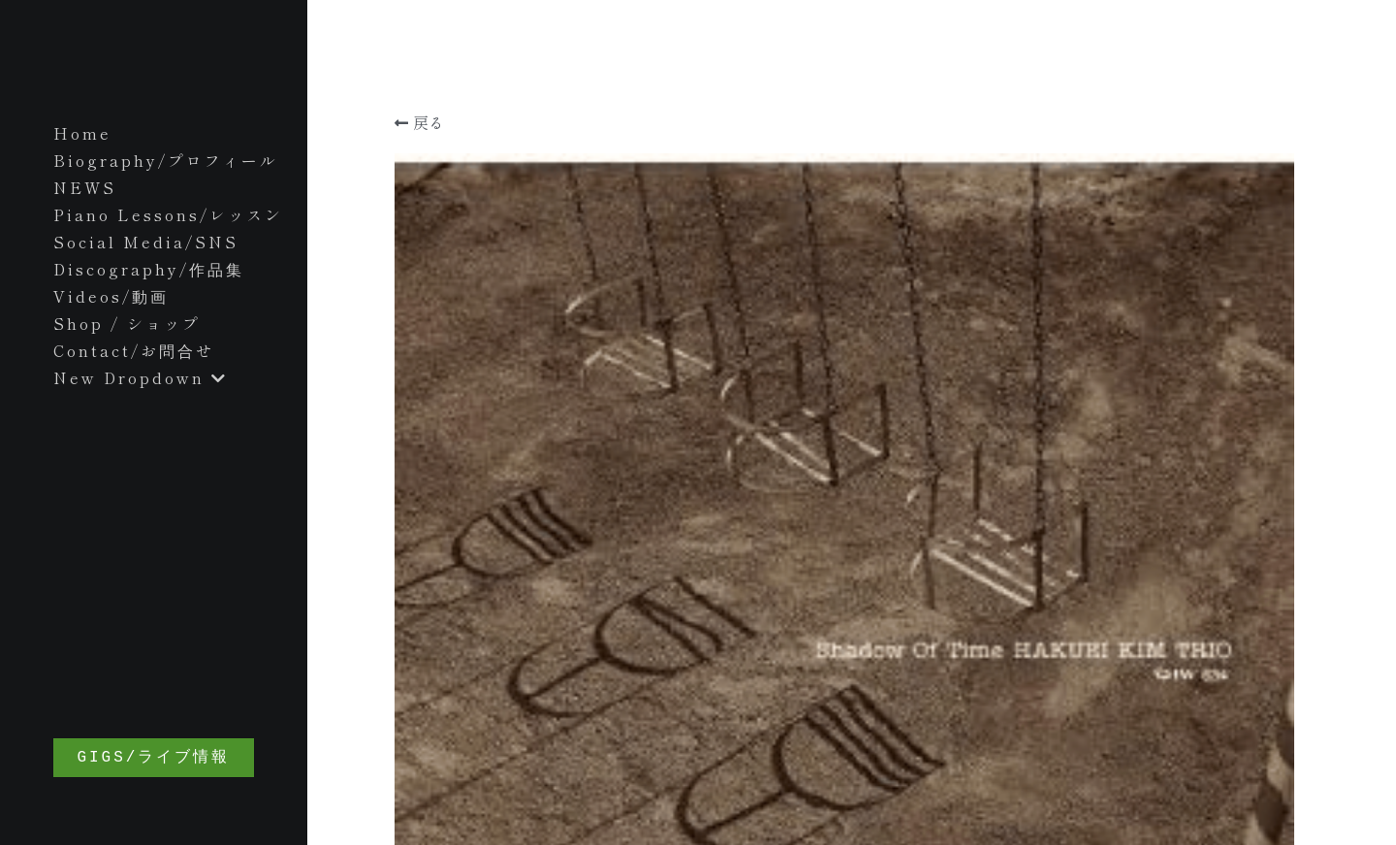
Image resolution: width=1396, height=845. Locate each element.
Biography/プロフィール (165, 160)
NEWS (84, 187)
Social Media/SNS (145, 241)
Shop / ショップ (127, 323)
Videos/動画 (111, 296)
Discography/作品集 (148, 268)
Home (82, 133)
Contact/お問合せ (133, 350)
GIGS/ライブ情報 (162, 757)
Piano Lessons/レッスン (168, 214)
